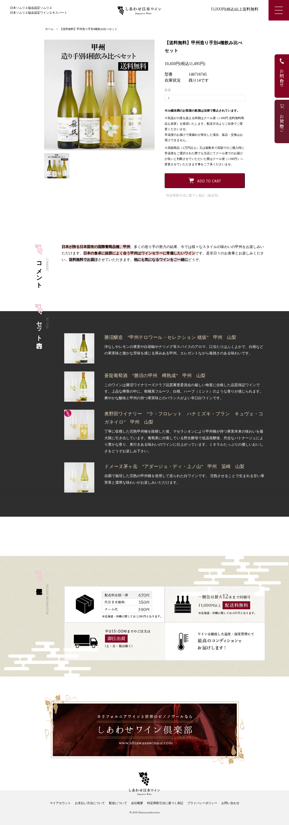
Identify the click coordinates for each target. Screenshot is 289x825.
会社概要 (137, 803)
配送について (118, 803)
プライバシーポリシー (202, 803)
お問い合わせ (230, 803)
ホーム (49, 29)
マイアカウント (60, 803)
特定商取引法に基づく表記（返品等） (193, 195)
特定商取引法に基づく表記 (165, 803)
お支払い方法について (90, 803)
